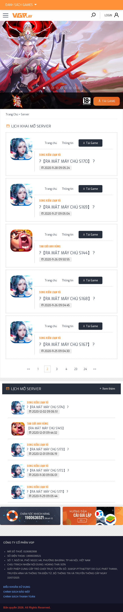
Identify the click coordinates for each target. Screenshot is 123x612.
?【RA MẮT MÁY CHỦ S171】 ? (47, 492)
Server (25, 114)
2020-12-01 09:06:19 (44, 454)
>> (94, 369)
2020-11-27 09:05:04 (57, 214)
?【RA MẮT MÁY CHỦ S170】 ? (67, 161)
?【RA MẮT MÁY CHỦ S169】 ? (67, 207)
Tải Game (92, 143)
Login (108, 15)
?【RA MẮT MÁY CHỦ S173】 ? (48, 449)
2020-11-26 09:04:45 (57, 305)
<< (28, 369)
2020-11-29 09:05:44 (44, 496)
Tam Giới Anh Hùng (49, 246)
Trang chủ (51, 143)
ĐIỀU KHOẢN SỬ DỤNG (16, 587)
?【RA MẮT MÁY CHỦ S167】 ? (67, 344)
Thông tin (67, 143)
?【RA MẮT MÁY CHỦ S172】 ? (48, 470)
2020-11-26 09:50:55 (57, 259)
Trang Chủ (12, 114)
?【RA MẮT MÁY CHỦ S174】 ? (48, 407)
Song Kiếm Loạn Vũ (50, 155)
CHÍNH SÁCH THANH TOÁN (19, 596)
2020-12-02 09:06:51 (45, 411)
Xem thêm (108, 389)
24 (85, 369)
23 (75, 369)
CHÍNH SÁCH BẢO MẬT (16, 591)
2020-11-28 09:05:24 (57, 168)
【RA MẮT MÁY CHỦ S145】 (46, 428)
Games (21, 4)
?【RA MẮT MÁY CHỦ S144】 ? (67, 253)
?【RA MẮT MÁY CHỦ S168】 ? (67, 298)
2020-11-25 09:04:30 (57, 351)
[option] (61, 65)
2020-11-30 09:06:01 (44, 475)
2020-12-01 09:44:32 (44, 433)
